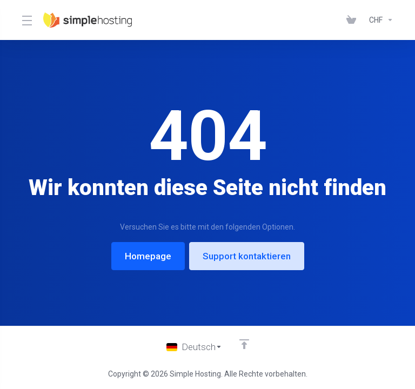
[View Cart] (353, 20)
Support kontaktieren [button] (247, 256)
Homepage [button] (148, 256)
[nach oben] (244, 344)
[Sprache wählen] (194, 347)
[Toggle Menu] (26, 20)
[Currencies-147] (379, 20)
